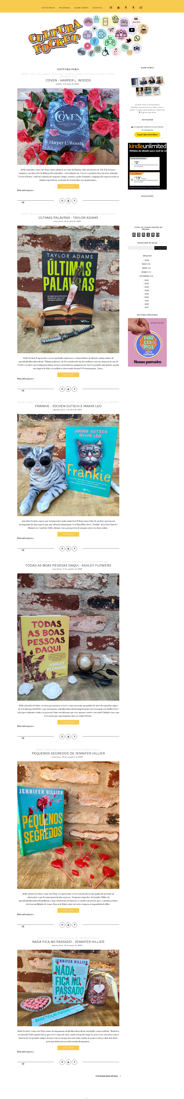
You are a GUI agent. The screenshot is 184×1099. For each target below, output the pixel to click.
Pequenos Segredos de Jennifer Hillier (68, 753)
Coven (32, 74)
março (145, 272)
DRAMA (39, 562)
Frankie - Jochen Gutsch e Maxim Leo (68, 406)
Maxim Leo (102, 402)
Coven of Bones (43, 74)
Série (74, 77)
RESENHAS (64, 8)
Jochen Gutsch (89, 402)
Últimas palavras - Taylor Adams (68, 217)
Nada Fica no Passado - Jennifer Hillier (68, 942)
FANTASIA (70, 74)
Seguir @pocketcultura (147, 135)
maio (145, 264)
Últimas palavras (108, 214)
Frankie (71, 402)
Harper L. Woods (106, 74)
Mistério (61, 214)
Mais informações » (25, 190)
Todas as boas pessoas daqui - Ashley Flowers (68, 565)
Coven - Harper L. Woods (68, 80)
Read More (68, 186)
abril (145, 268)
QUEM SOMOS (81, 8)
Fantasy (79, 74)
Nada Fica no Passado (68, 938)
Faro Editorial (91, 74)
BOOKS (24, 74)
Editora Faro (57, 74)
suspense (82, 214)
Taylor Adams (93, 214)
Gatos (79, 402)
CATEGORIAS (48, 8)
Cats (37, 402)
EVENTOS (97, 8)
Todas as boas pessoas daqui (97, 562)
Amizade (21, 402)
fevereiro (144, 276)
